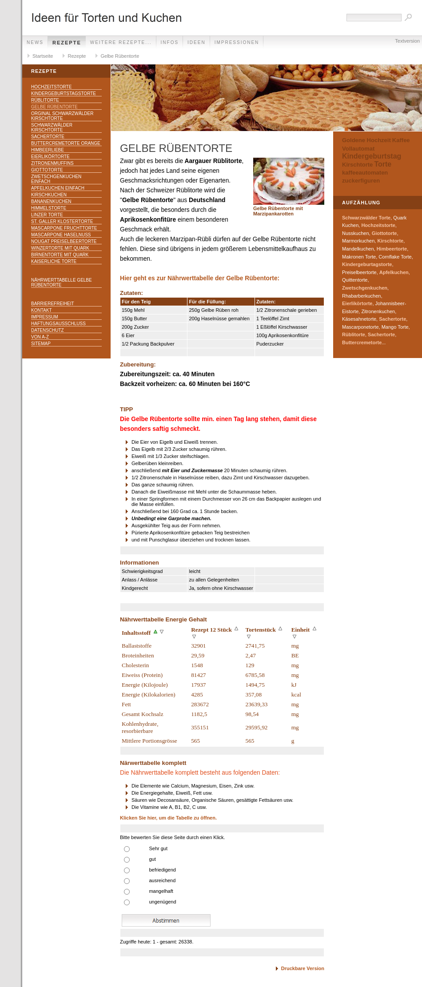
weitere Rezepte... (121, 42)
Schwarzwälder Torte (366, 217)
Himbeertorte (392, 248)
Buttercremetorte (362, 342)
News (35, 42)
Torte (382, 164)
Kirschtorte (357, 164)
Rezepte (66, 42)
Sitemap (41, 343)
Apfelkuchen (394, 272)
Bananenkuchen (51, 201)
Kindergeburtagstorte (367, 264)
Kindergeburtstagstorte (63, 93)
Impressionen (237, 42)
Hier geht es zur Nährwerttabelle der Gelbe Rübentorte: (199, 278)
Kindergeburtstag (371, 156)
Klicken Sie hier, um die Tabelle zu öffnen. (168, 817)
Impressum (44, 316)
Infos (170, 42)
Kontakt (41, 310)
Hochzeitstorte (51, 86)
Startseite (42, 56)
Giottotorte (47, 169)
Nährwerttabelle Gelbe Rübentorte (61, 282)
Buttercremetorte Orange (65, 143)
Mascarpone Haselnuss (61, 234)
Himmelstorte (48, 208)
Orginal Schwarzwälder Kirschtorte (62, 116)
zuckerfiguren (361, 180)
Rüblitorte (45, 100)
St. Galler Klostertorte (62, 221)
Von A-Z (40, 336)
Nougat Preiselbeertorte (63, 241)
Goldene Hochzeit (366, 140)
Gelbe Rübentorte (119, 56)
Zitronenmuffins (52, 163)
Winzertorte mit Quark (60, 248)
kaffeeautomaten (365, 172)
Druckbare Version (302, 968)
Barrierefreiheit (52, 303)
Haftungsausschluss (58, 323)
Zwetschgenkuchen (364, 288)
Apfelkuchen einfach (57, 188)
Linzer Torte (47, 214)
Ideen (196, 42)
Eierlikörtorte (50, 156)
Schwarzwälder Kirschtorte (51, 127)
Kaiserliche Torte (53, 261)
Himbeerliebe (47, 149)
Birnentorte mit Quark (59, 254)
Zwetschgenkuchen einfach (56, 179)
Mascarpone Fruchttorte (64, 228)
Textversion (407, 41)
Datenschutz (47, 330)
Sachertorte (47, 136)
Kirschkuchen (49, 194)
